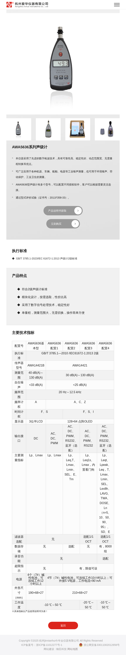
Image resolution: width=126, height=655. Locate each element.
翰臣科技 (61, 649)
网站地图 (72, 649)
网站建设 (49, 649)
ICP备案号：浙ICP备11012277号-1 (41, 644)
